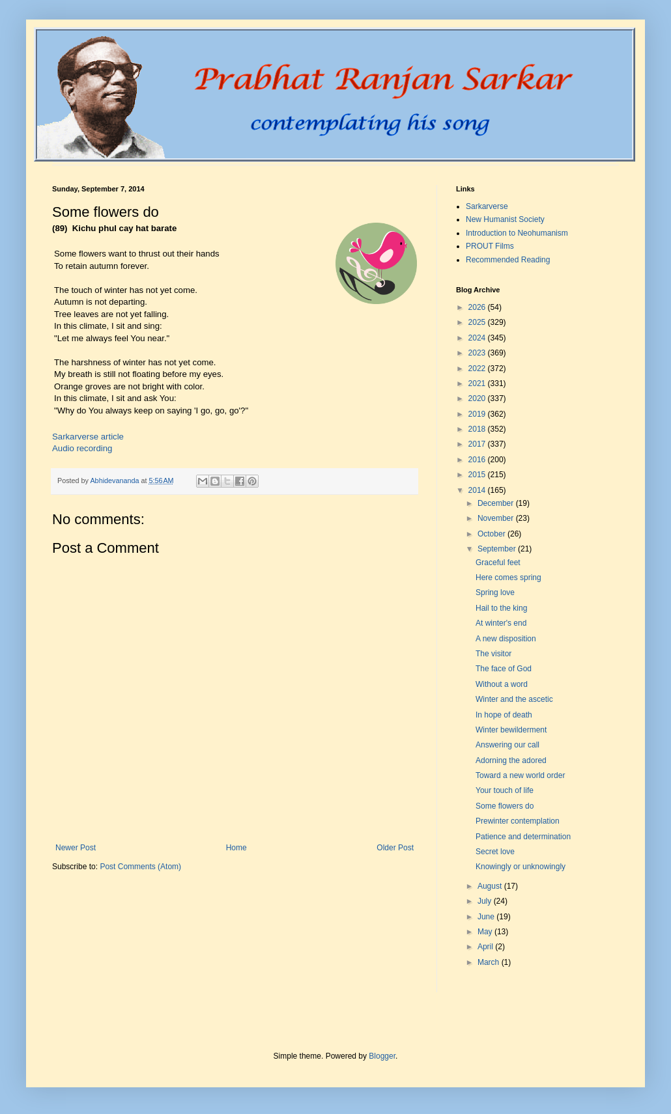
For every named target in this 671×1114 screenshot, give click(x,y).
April (486, 946)
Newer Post (75, 847)
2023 (478, 352)
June (487, 916)
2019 (478, 414)
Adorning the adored (511, 760)
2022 (478, 368)
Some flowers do (505, 806)
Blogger (382, 1056)
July (486, 901)
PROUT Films (490, 246)
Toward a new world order (520, 775)
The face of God (504, 668)
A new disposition (506, 638)
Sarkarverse (487, 206)
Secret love (495, 851)
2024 (478, 337)
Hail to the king (501, 608)
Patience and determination (523, 836)
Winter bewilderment (511, 729)
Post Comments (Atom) (140, 866)
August (491, 886)
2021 (478, 383)
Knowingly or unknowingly (520, 866)
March (490, 962)
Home (236, 847)
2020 (478, 398)
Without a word (502, 684)
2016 (478, 459)
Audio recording (82, 448)
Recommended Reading (508, 259)
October (492, 533)
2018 (478, 429)
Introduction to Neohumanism (517, 233)
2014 (478, 490)
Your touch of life (505, 790)
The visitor (493, 653)
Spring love (495, 592)
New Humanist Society (505, 219)
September (498, 548)
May (486, 931)
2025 (478, 322)
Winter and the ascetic (514, 699)
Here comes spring (508, 577)
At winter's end (501, 623)
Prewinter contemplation (518, 821)
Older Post (395, 847)
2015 (478, 474)
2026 (478, 307)
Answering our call (507, 744)
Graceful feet (498, 562)
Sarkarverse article (88, 436)
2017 (478, 444)
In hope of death (504, 714)
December (497, 503)
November (497, 518)
